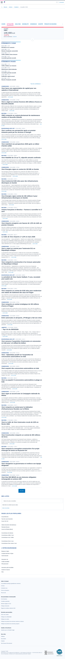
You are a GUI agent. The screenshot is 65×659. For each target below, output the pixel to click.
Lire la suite (10, 97)
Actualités (10, 24)
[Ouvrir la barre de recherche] (56, 2)
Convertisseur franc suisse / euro (9, 543)
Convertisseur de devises (7, 533)
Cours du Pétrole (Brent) (7, 529)
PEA (2, 572)
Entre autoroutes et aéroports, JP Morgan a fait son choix (21, 318)
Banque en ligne (5, 551)
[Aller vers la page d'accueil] (4, 2)
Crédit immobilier (5, 561)
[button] (1, 2)
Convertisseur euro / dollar (7, 537)
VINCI (5, 30)
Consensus (33, 24)
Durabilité (25, 24)
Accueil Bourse (4, 516)
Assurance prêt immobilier (7, 567)
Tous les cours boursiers (7, 519)
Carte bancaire (4, 555)
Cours (3, 24)
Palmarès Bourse (5, 527)
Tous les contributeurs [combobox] (36, 83)
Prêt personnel (4, 563)
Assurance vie (4, 559)
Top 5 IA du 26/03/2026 (10, 329)
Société (40, 24)
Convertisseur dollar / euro (7, 535)
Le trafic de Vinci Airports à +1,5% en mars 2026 (18, 237)
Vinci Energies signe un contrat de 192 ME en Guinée (20, 169)
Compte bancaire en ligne (7, 553)
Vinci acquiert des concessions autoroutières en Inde (20, 368)
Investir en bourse (5, 569)
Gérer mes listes (5, 508)
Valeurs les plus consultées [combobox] (9, 501)
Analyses (18, 24)
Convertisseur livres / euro (7, 541)
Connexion (61, 2)
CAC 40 (14, 36)
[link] (10, 583)
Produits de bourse (50, 24)
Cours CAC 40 (4, 521)
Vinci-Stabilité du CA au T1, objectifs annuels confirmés (21, 157)
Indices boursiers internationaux (8, 524)
